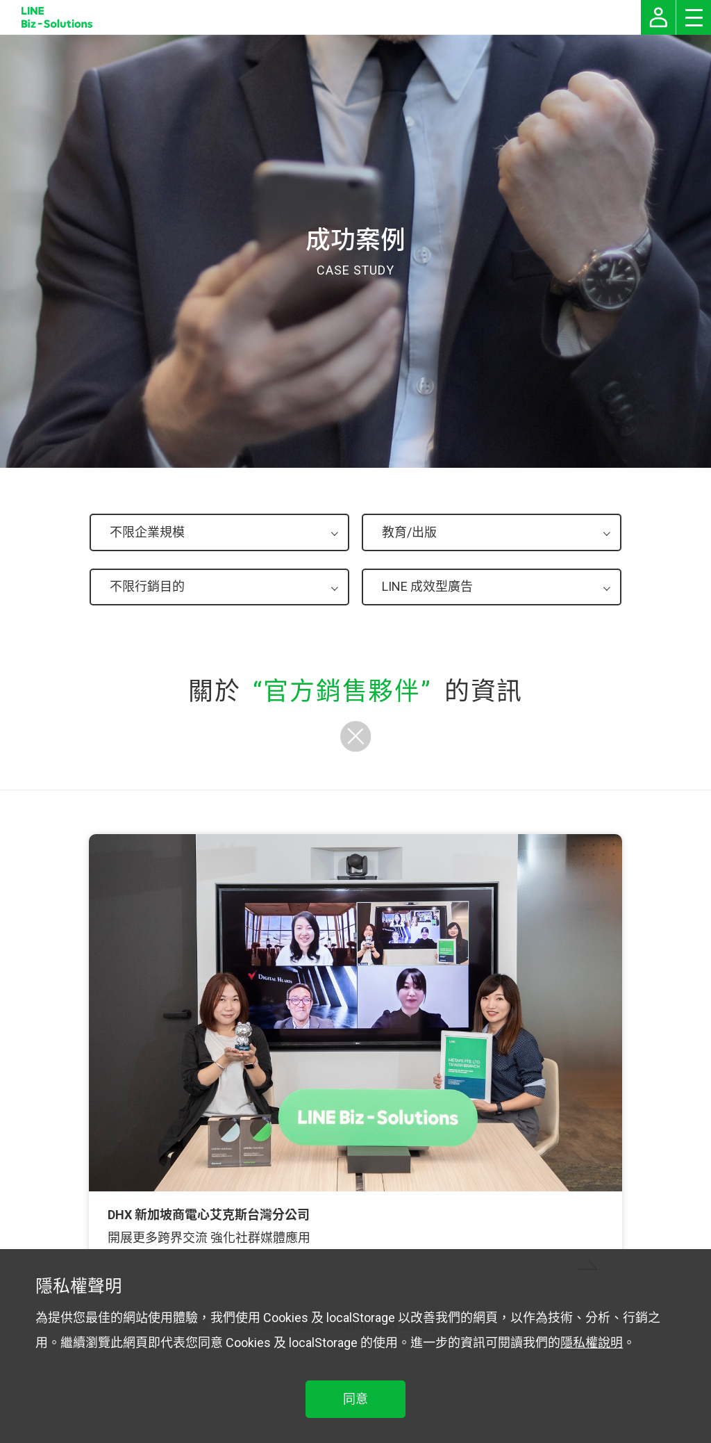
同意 (355, 1399)
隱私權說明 (591, 1342)
